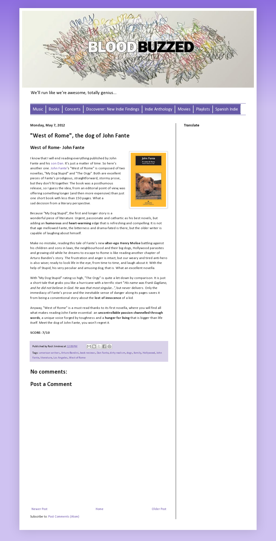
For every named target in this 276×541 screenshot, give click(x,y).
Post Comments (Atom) (63, 516)
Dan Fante (103, 353)
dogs (129, 353)
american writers (49, 353)
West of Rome (77, 357)
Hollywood (149, 353)
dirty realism (117, 353)
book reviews (87, 353)
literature (46, 357)
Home (100, 509)
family (137, 353)
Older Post (159, 509)
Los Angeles (60, 357)
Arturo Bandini (70, 353)
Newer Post (39, 509)
